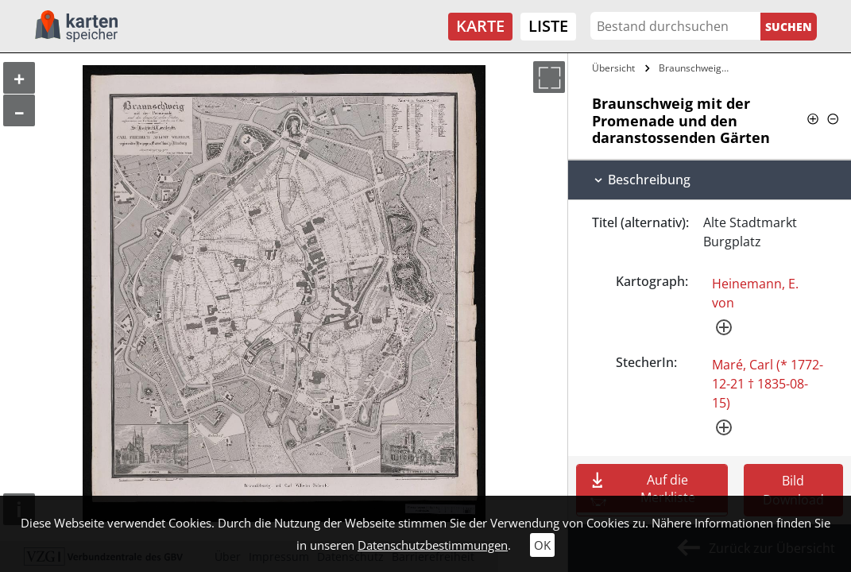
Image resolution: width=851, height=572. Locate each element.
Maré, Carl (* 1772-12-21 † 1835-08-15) (767, 384)
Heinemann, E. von (755, 293)
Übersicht (613, 68)
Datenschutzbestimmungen (433, 545)
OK (542, 545)
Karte (480, 26)
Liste (548, 26)
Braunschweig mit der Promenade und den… (697, 68)
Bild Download (793, 490)
